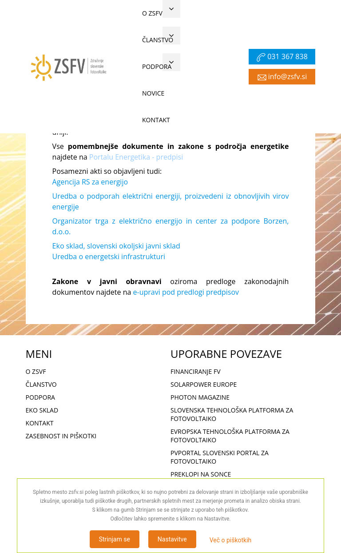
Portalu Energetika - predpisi (136, 157)
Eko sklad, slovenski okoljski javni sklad (116, 246)
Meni (126, 131)
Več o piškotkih (231, 540)
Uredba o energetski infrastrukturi (108, 256)
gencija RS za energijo (92, 182)
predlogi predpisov (208, 292)
